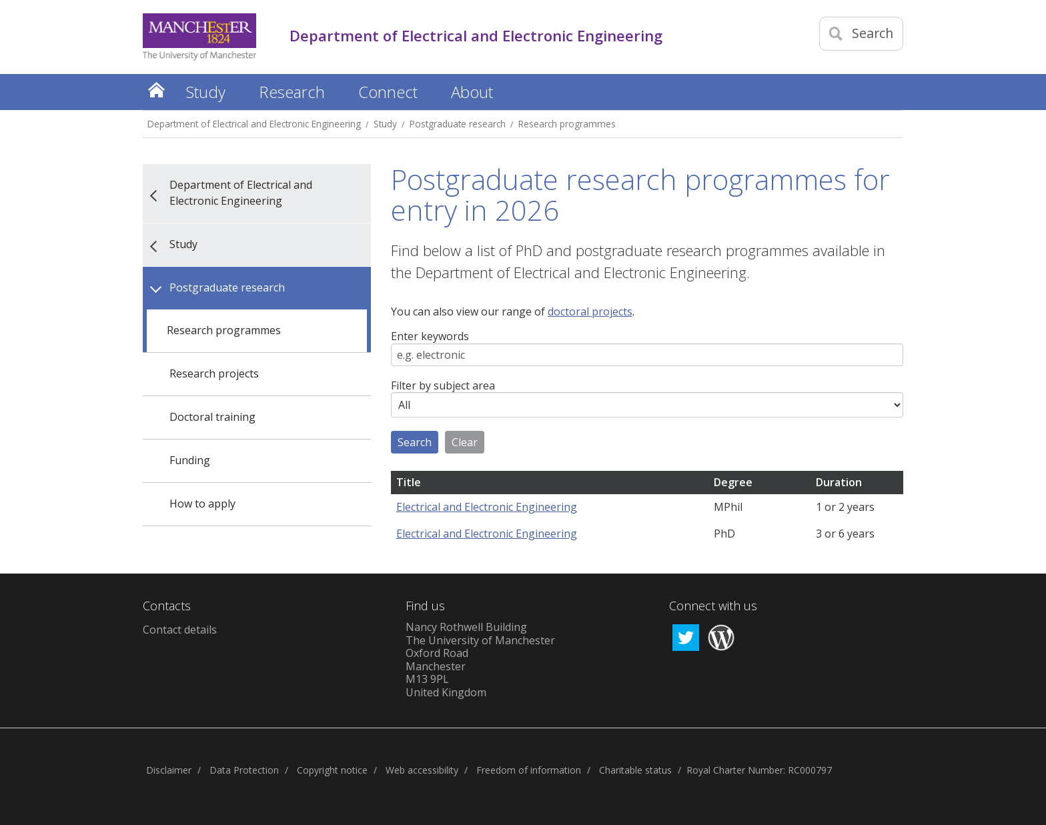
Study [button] (205, 92)
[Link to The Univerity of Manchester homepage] (199, 37)
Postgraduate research (458, 123)
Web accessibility (422, 770)
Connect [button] (388, 92)
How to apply (202, 503)
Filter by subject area (443, 386)
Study (385, 123)
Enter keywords (430, 336)
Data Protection (244, 770)
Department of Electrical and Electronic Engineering (254, 123)
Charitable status (635, 770)
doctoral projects (590, 311)
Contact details (180, 629)
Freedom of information (528, 770)
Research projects (214, 373)
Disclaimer (168, 770)
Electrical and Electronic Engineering (486, 507)
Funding (189, 460)
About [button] (472, 92)
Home (156, 89)
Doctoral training (212, 416)
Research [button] (292, 92)
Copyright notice (332, 770)
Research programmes (567, 123)
